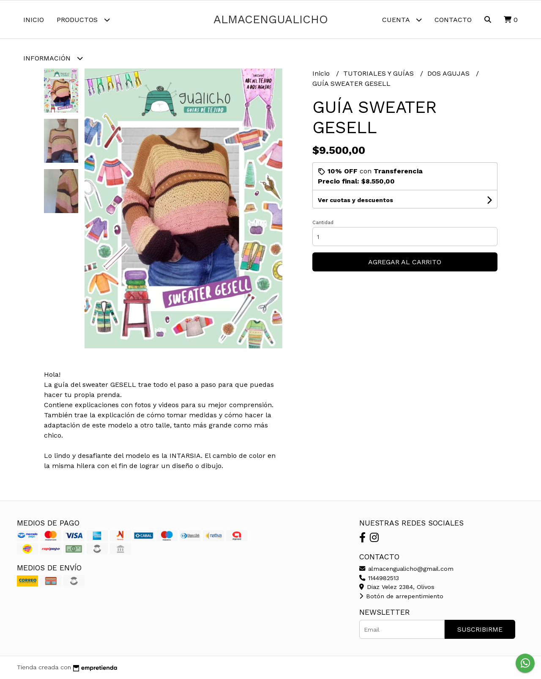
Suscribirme (480, 629)
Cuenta (402, 19)
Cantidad (322, 222)
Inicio (33, 20)
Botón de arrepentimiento (401, 596)
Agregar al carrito (404, 262)
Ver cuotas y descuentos (355, 200)
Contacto (453, 20)
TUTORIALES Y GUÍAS (379, 73)
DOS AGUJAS (449, 73)
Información (53, 58)
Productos (83, 19)
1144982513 (379, 578)
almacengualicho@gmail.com (406, 568)
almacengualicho (270, 19)
